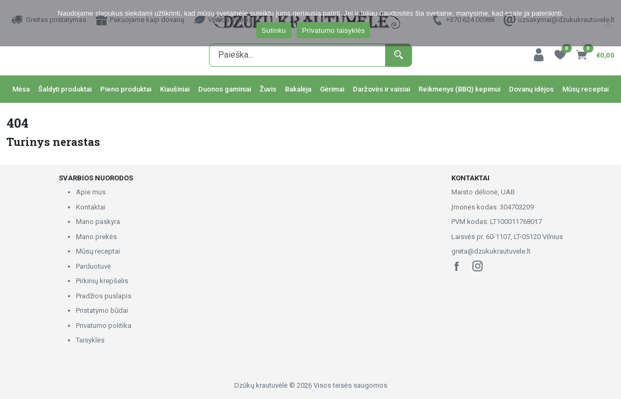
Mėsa (21, 89)
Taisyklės (90, 340)
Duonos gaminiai (224, 89)
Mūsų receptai (585, 89)
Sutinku (274, 30)
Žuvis (268, 89)
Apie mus (91, 192)
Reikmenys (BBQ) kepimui (459, 89)
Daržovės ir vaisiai (381, 89)
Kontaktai (91, 207)
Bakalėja (298, 89)
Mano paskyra (98, 222)
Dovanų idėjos (531, 89)
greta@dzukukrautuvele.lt (491, 251)
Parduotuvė (93, 266)
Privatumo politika (103, 325)
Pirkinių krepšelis (102, 281)
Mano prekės (96, 237)
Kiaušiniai (175, 89)
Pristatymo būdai (102, 310)
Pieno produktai (125, 89)
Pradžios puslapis (103, 296)
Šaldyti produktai (65, 89)
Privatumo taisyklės (333, 30)
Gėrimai (332, 89)
